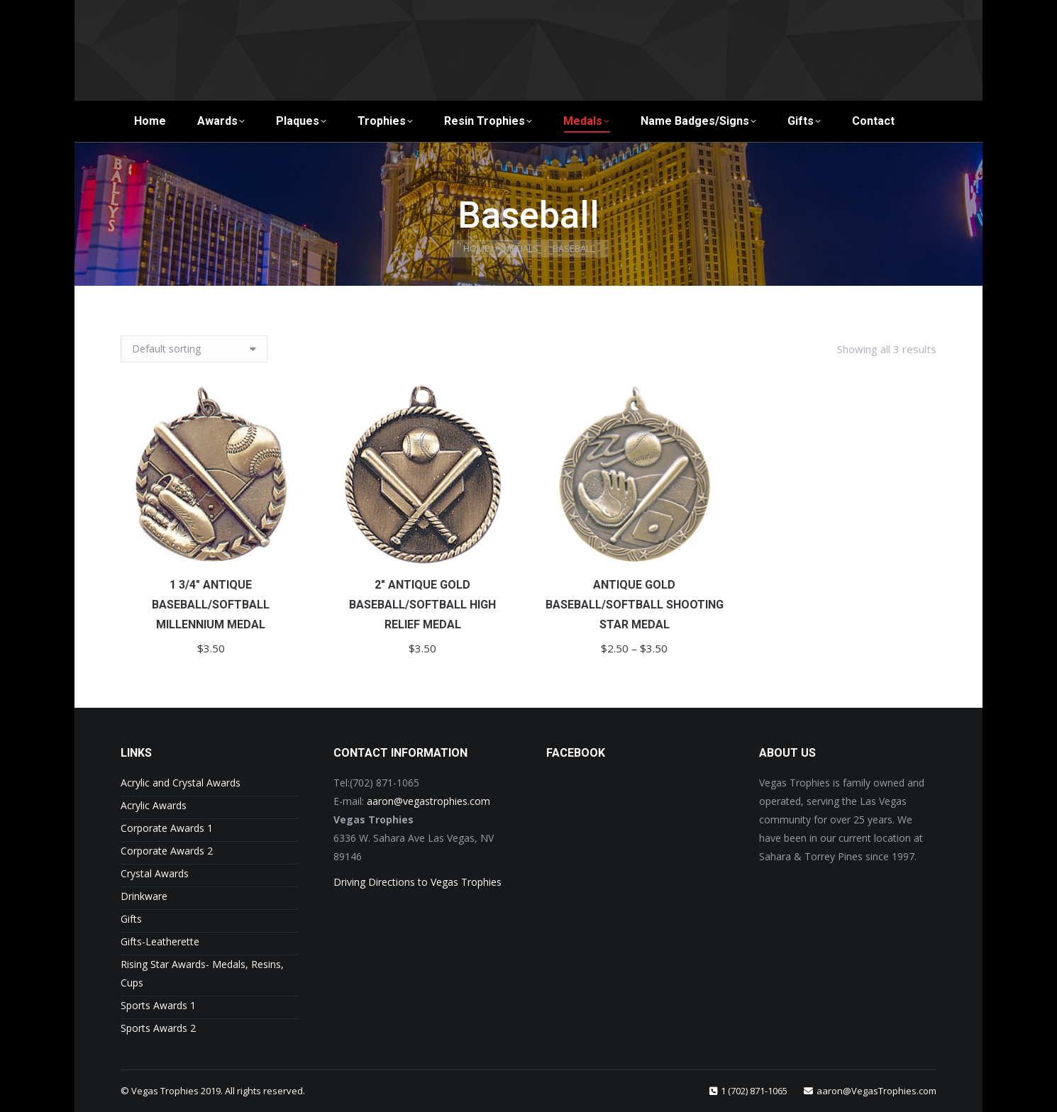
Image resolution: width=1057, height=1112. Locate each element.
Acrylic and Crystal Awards (180, 782)
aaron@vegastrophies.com (428, 801)
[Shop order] (194, 348)
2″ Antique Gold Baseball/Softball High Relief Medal (422, 604)
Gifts (131, 918)
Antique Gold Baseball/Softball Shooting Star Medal (635, 604)
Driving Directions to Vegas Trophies (417, 882)
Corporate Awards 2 (167, 850)
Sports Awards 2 (158, 1028)
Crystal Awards (155, 873)
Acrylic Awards (154, 805)
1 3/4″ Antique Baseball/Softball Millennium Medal (211, 604)
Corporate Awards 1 (167, 828)
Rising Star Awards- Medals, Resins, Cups (202, 973)
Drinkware (144, 896)
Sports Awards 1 (158, 1005)
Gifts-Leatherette (160, 941)
